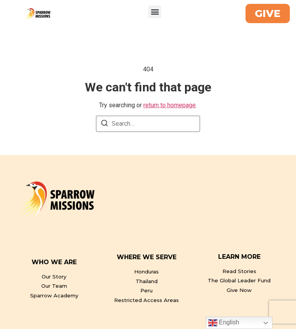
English (223, 322)
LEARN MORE (239, 256)
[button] (154, 11)
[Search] (104, 124)
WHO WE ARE (54, 262)
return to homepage (169, 105)
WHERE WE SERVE (147, 257)
